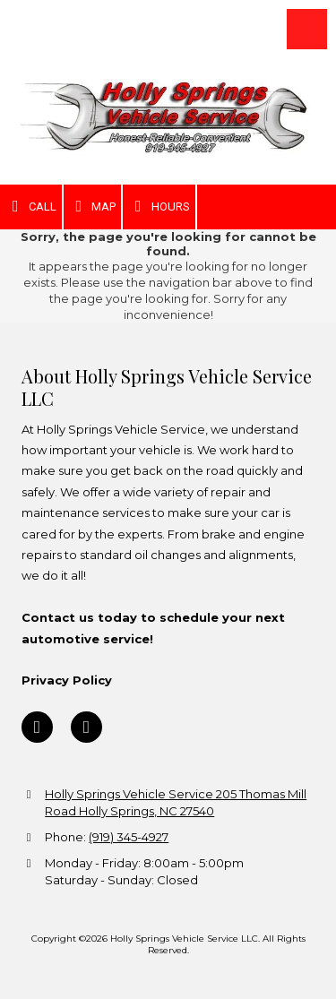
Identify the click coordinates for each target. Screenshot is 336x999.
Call (30, 206)
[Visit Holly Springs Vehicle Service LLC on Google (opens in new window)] (86, 727)
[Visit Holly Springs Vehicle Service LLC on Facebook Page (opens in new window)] (37, 727)
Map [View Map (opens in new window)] (92, 206)
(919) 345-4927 (128, 837)
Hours (159, 206)
